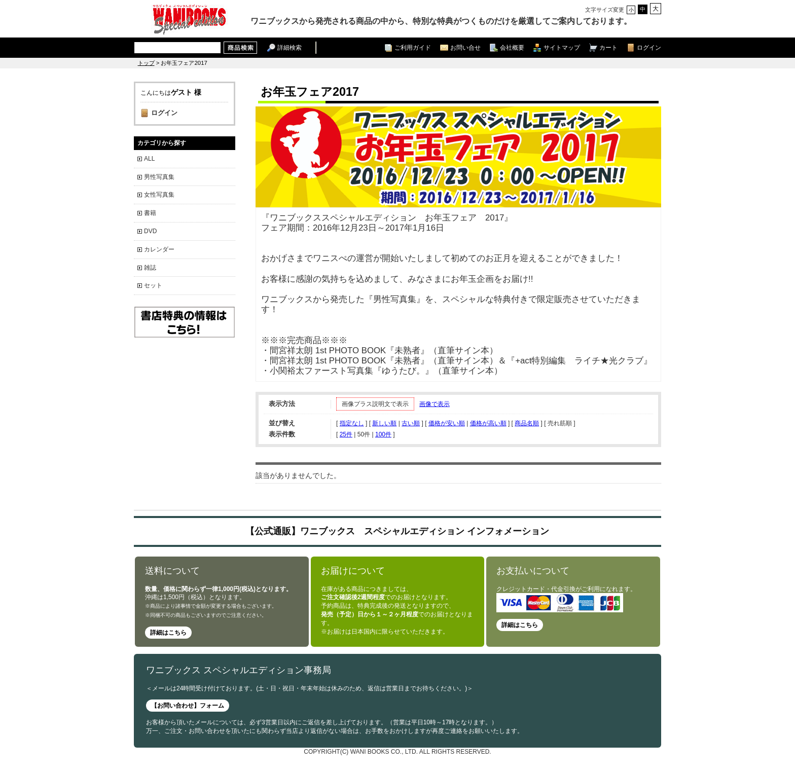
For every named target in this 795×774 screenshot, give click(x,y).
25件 (346, 434)
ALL (149, 158)
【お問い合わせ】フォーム (187, 705)
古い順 (411, 423)
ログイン (649, 47)
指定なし (352, 423)
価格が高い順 (488, 423)
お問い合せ (465, 47)
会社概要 (512, 47)
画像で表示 (434, 404)
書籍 (150, 212)
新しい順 (384, 423)
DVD (150, 231)
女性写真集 (159, 194)
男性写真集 (159, 176)
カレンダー (159, 249)
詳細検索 (289, 47)
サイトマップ (562, 47)
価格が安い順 (446, 423)
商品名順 (527, 423)
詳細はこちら (168, 632)
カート (608, 47)
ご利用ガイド (412, 47)
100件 (383, 434)
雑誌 (150, 267)
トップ (146, 63)
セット (153, 285)
